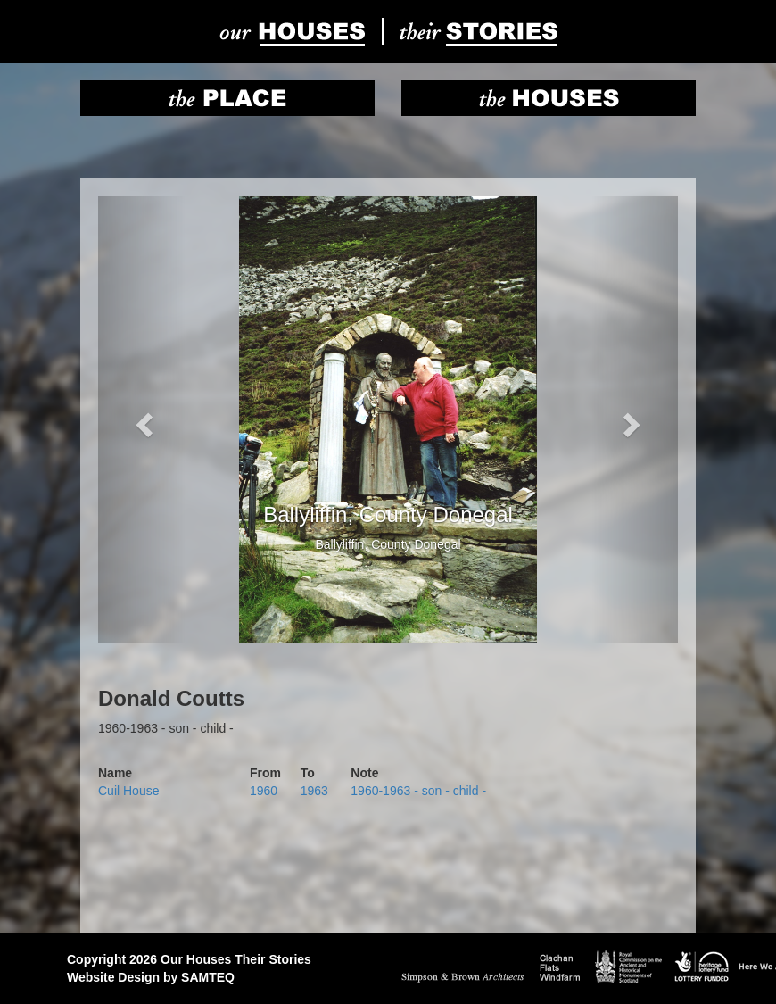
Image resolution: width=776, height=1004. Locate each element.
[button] (142, 419)
